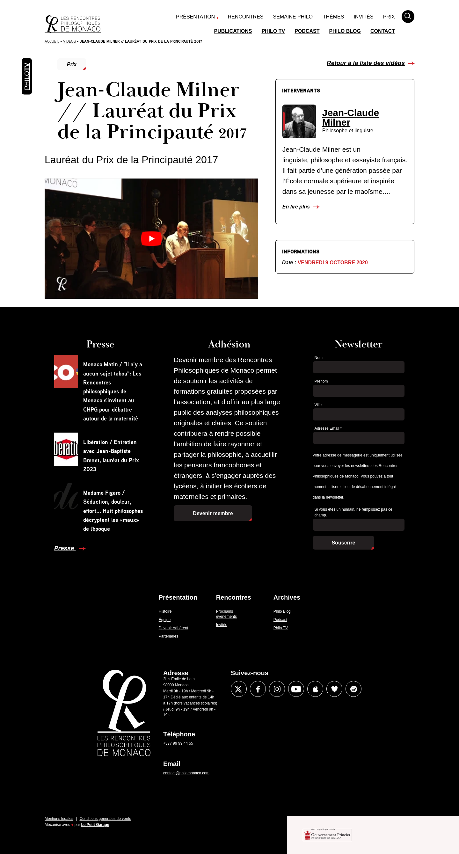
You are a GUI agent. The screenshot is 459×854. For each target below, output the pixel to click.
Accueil (52, 41)
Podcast (307, 31)
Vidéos (69, 41)
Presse (65, 548)
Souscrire (343, 542)
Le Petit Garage (95, 824)
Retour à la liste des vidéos (366, 63)
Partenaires (168, 636)
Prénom (321, 381)
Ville (318, 405)
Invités (363, 16)
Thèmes (333, 16)
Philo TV (273, 31)
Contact (382, 31)
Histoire (165, 611)
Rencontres (246, 16)
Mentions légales (59, 818)
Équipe (165, 619)
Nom (319, 357)
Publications (233, 31)
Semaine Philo (293, 16)
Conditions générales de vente (105, 818)
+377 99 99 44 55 (178, 743)
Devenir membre (213, 513)
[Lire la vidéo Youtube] (151, 239)
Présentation (195, 16)
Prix (389, 16)
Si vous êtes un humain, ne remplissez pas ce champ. (353, 512)
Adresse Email (328, 428)
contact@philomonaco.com (186, 773)
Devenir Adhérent (173, 628)
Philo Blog (345, 31)
